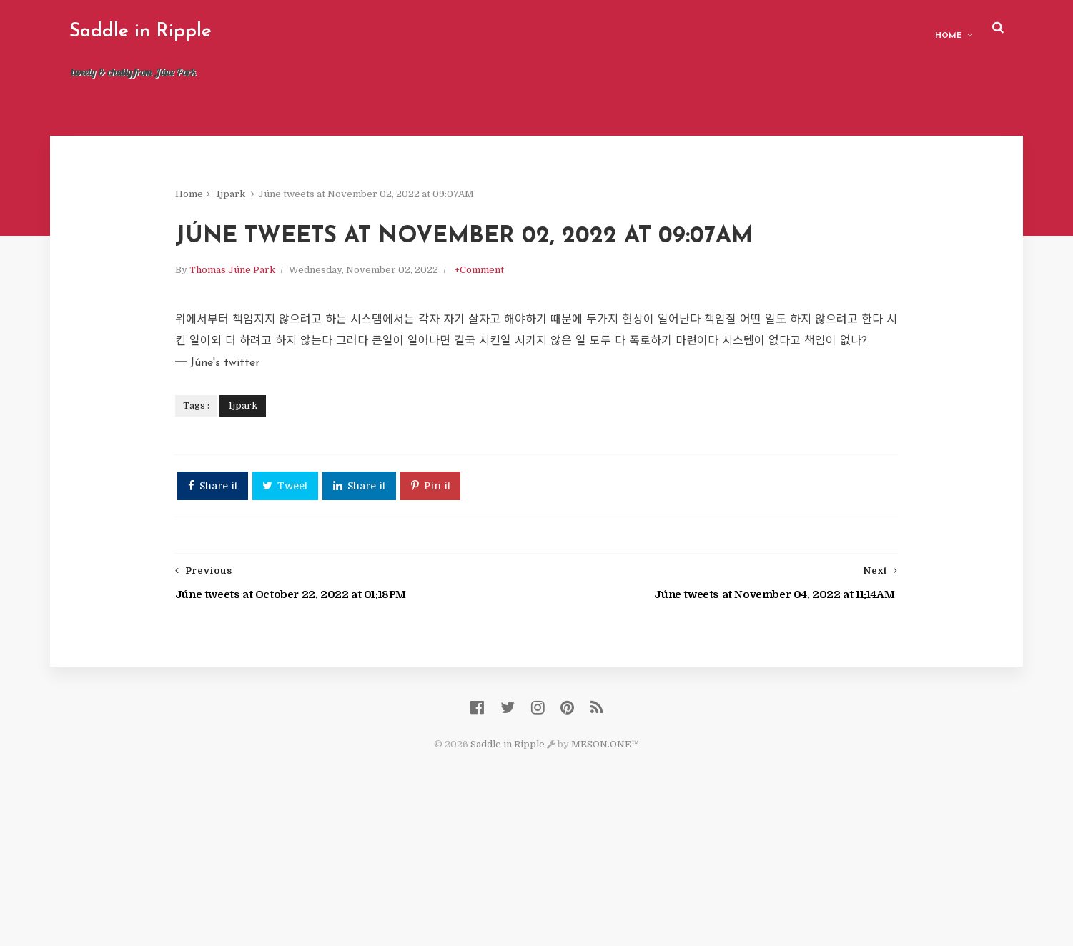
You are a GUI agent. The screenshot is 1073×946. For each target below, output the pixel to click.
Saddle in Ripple (197, 31)
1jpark (332, 206)
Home (892, 29)
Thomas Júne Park (334, 337)
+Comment (580, 337)
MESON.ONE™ (605, 875)
